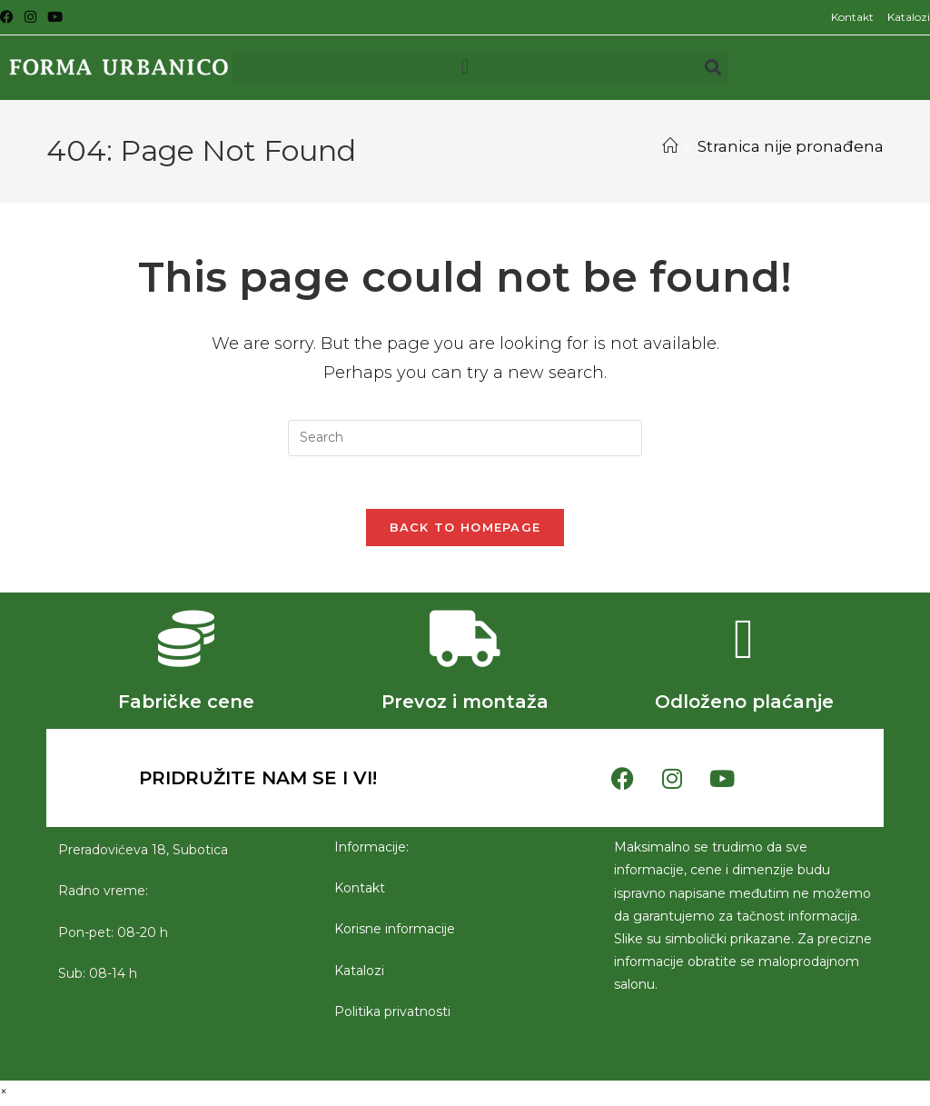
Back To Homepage (465, 530)
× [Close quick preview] (3, 1094)
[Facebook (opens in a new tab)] (9, 17)
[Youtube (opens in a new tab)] (55, 17)
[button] (465, 68)
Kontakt (852, 17)
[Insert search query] (465, 438)
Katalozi (908, 17)
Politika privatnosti (392, 1014)
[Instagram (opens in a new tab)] (30, 17)
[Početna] (670, 146)
